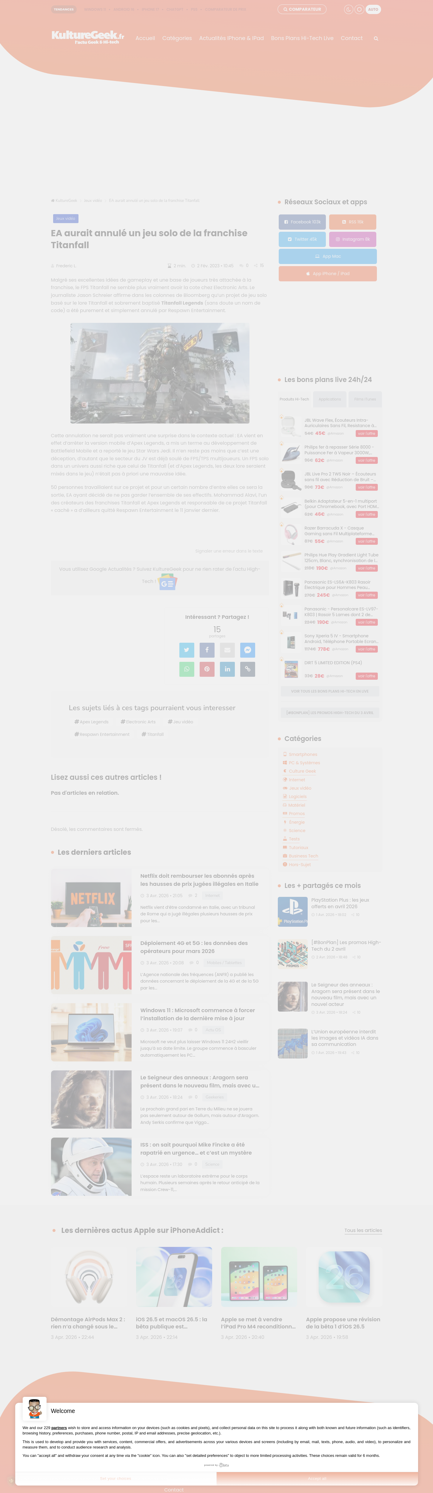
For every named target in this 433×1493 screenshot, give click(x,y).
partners (59, 1428)
